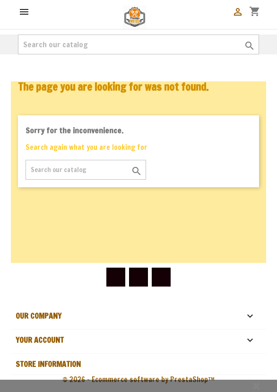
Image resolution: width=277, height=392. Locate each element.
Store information (48, 364)
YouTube (138, 277)
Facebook (115, 277)
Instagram (161, 277)
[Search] (138, 44)
